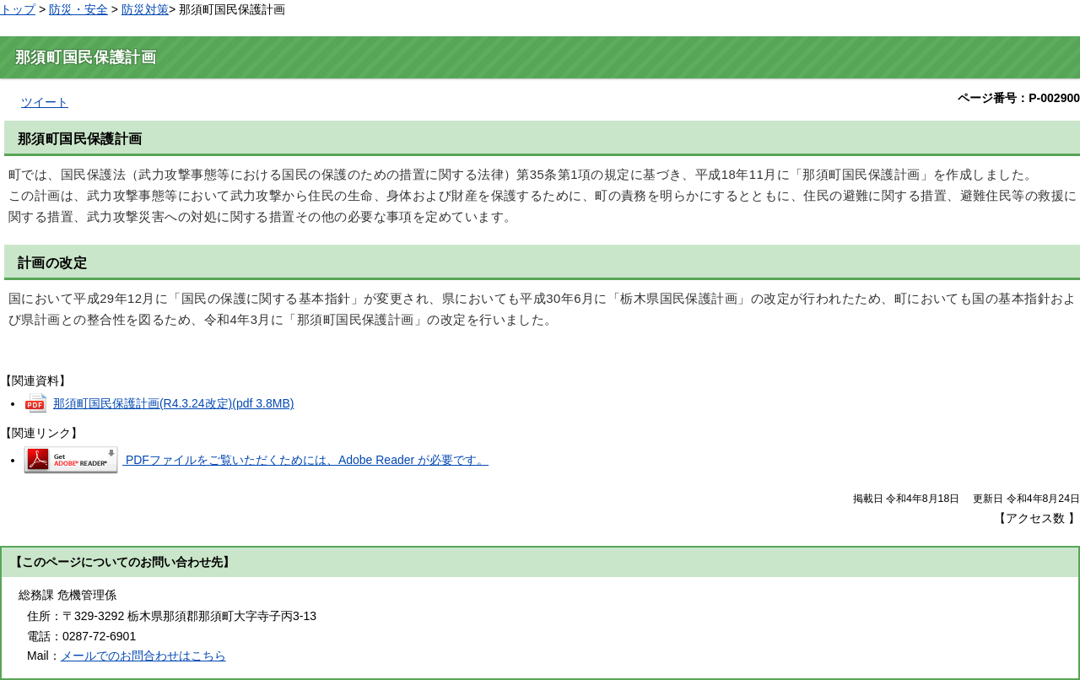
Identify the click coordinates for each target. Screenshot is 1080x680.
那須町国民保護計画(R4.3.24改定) (173, 403)
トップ (17, 9)
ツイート (44, 102)
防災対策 (145, 9)
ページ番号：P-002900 (1019, 98)
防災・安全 (78, 9)
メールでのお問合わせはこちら (143, 655)
